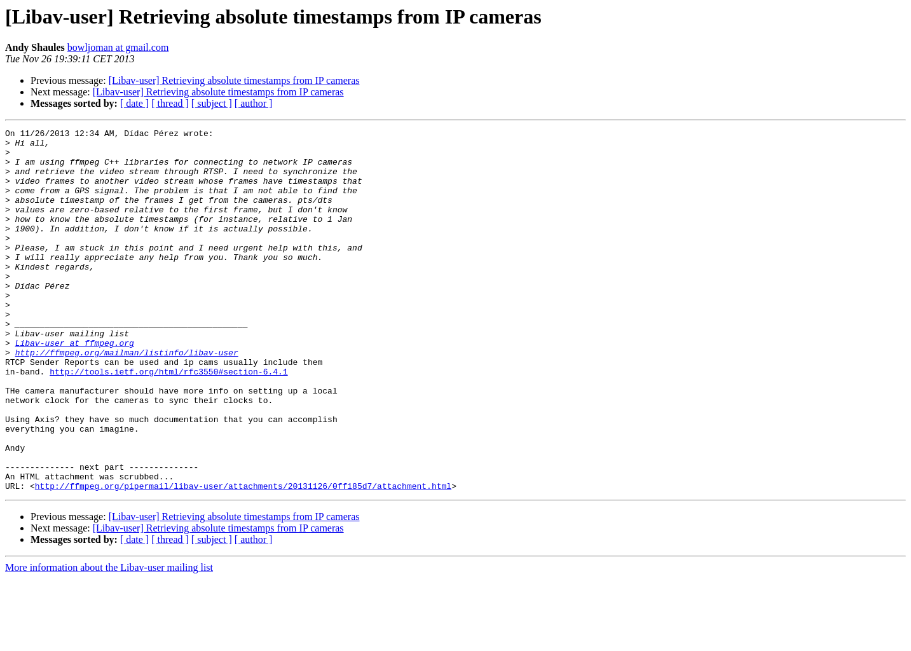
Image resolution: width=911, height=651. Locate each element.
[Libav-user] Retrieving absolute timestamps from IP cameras (234, 80)
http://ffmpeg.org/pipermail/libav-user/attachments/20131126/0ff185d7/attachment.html (243, 558)
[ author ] (254, 103)
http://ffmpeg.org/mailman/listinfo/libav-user (126, 398)
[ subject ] (211, 103)
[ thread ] (170, 103)
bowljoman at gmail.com (118, 47)
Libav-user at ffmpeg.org (74, 386)
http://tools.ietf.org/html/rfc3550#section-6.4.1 (168, 421)
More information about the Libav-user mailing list (109, 639)
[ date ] (134, 103)
